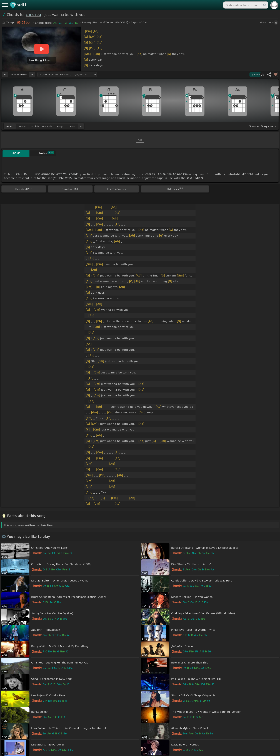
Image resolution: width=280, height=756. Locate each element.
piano (22, 126)
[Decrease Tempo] (5, 74)
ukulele (35, 126)
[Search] (264, 5)
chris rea (33, 14)
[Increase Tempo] (32, 74)
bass (72, 126)
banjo (60, 126)
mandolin (47, 126)
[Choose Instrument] (81, 126)
